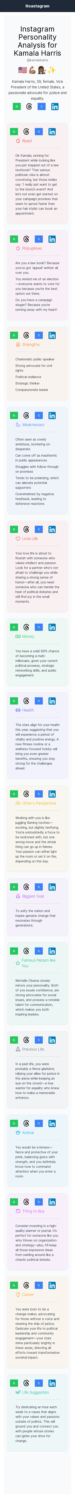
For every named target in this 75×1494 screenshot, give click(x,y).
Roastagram (37, 6)
